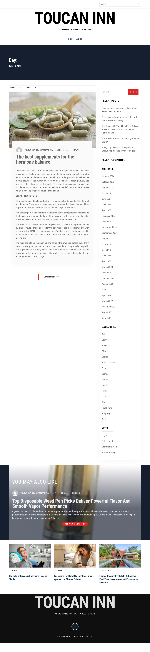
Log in (104, 435)
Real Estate (107, 408)
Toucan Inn (75, 18)
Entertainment (108, 362)
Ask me (79, 39)
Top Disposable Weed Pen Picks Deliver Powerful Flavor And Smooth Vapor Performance (120, 129)
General (105, 379)
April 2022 (106, 295)
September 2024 (109, 233)
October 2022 (108, 278)
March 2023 (107, 267)
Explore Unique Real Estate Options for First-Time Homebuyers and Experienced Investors (118, 579)
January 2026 (108, 176)
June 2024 (107, 244)
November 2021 (109, 306)
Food (104, 368)
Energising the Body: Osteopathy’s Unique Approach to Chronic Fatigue (118, 149)
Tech (104, 419)
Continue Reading (75, 524)
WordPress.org (108, 452)
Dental (105, 357)
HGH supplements (33, 177)
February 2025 (108, 216)
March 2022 (107, 301)
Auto (104, 334)
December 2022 (109, 272)
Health (76, 150)
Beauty (105, 340)
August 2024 (107, 238)
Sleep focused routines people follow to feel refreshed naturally (120, 119)
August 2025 (107, 187)
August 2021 (107, 312)
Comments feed (109, 447)
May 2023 (106, 255)
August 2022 (107, 284)
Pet (103, 402)
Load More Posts (52, 277)
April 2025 (106, 210)
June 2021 (107, 318)
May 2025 (106, 204)
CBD (104, 351)
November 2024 (109, 227)
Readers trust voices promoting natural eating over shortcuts (120, 110)
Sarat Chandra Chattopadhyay (39, 150)
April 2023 (106, 261)
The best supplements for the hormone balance (45, 159)
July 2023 (106, 250)
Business (106, 345)
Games (105, 374)
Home (70, 39)
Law (104, 396)
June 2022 (107, 289)
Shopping (106, 413)
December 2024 (109, 221)
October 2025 (108, 182)
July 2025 (106, 193)
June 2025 (107, 199)
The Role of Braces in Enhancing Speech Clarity (120, 140)
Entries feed (107, 441)
